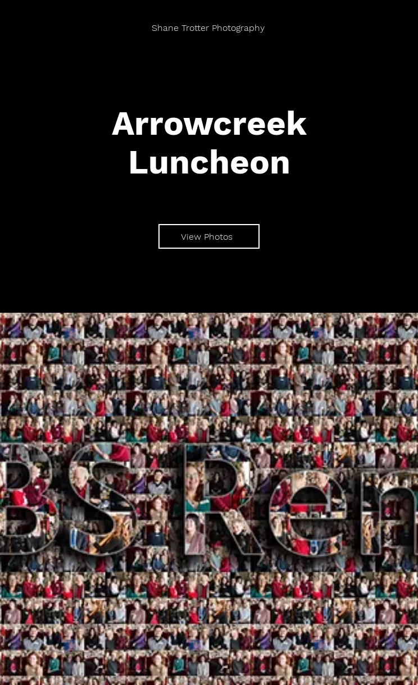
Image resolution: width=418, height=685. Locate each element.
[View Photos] (209, 236)
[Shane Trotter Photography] (209, 27)
